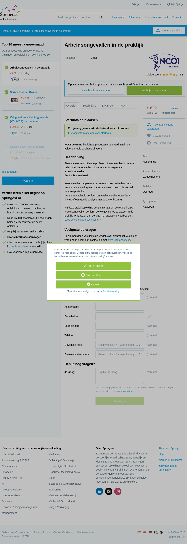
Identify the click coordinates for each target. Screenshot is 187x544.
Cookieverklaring (111, 291)
